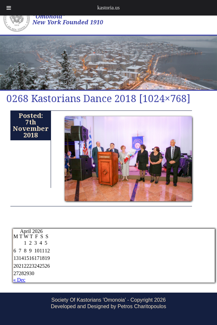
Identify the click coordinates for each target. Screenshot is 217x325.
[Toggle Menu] (9, 8)
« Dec (19, 280)
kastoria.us (108, 7)
